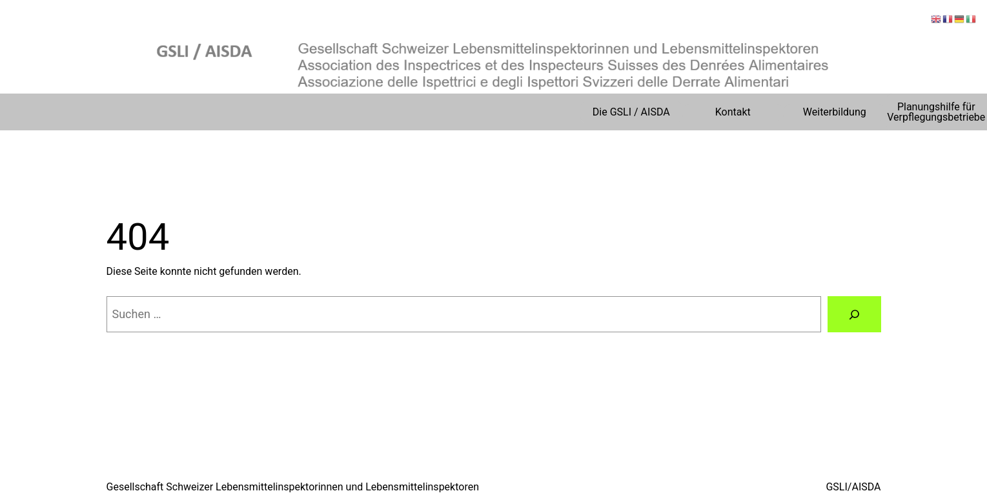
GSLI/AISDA (853, 487)
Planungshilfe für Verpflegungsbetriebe (936, 112)
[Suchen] (854, 314)
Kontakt (733, 112)
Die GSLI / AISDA (631, 112)
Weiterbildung (834, 112)
